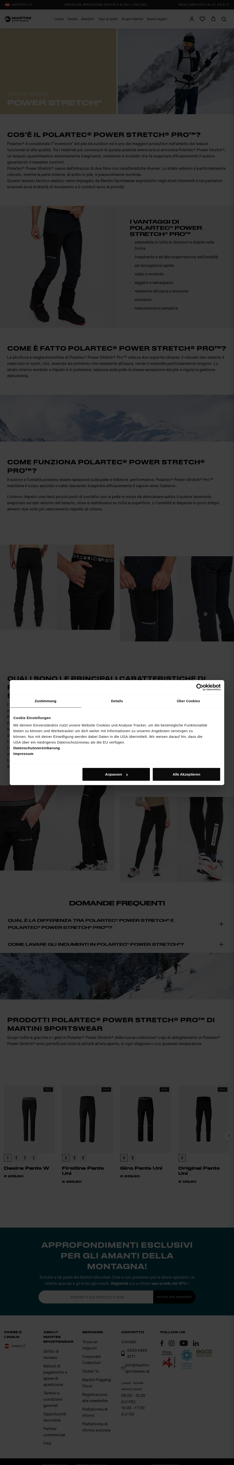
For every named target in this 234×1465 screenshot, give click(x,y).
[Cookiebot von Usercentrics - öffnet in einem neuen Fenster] (200, 687)
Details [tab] (117, 701)
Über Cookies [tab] (188, 701)
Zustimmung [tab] (45, 701)
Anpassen (116, 774)
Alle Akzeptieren (186, 774)
